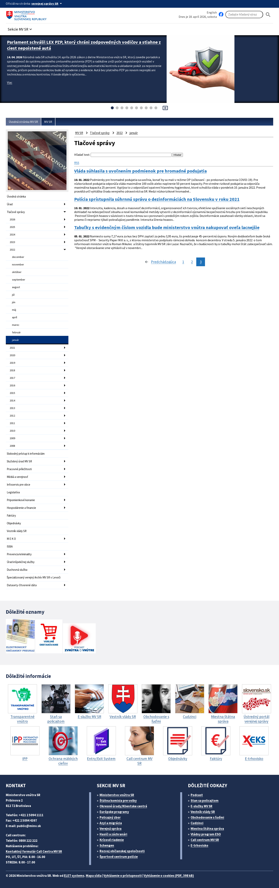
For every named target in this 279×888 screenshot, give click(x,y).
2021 (12, 347)
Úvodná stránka (16, 196)
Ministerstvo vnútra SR (117, 795)
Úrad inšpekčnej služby (20, 562)
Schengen (107, 845)
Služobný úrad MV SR (19, 461)
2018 (12, 370)
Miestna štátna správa (207, 828)
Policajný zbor (110, 817)
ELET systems (74, 875)
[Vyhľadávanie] (244, 14)
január (15, 340)
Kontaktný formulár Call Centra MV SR (34, 851)
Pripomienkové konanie (21, 500)
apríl (14, 317)
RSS (76, 163)
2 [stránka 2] (192, 261)
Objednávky (14, 523)
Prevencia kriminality (19, 554)
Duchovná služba (17, 569)
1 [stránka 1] (183, 261)
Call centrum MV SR (205, 840)
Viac (9, 82)
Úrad (10, 204)
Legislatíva (13, 492)
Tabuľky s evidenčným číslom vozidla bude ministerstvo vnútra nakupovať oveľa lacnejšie (166, 227)
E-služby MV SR (201, 806)
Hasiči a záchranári (113, 834)
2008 (12, 445)
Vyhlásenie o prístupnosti (122, 875)
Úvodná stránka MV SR (23, 122)
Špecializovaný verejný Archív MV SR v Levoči (33, 577)
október (17, 272)
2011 (12, 423)
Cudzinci (197, 823)
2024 (12, 234)
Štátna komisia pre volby (118, 800)
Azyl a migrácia (111, 823)
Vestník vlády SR (17, 531)
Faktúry (11, 515)
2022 (12, 249)
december (18, 257)
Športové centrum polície (119, 857)
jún (13, 302)
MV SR (48, 122)
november (18, 264)
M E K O (11, 539)
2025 (12, 227)
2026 (12, 219)
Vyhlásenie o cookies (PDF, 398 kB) (169, 875)
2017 (12, 378)
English (212, 12)
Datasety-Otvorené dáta (22, 585)
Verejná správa (110, 828)
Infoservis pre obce (18, 484)
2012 (12, 415)
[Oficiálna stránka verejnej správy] (47, 3)
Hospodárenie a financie (21, 508)
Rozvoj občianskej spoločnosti (122, 851)
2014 (12, 400)
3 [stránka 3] (201, 261)
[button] (20, 28)
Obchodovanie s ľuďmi (207, 817)
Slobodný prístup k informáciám (26, 453)
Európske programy (114, 812)
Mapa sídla (94, 875)
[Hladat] (268, 14)
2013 (12, 408)
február (16, 332)
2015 (12, 393)
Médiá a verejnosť (17, 477)
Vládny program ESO (206, 834)
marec (15, 325)
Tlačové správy (16, 212)
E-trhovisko (199, 845)
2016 (12, 385)
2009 (12, 438)
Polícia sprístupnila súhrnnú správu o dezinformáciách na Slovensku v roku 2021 (156, 199)
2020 (12, 355)
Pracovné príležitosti (19, 469)
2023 (12, 242)
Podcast (197, 795)
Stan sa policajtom (205, 800)
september (18, 279)
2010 (12, 430)
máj (14, 309)
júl (13, 294)
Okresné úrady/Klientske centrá (123, 806)
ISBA (10, 546)
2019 (12, 362)
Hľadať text (82, 155)
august (16, 287)
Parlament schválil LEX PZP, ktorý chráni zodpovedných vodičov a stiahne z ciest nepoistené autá (84, 45)
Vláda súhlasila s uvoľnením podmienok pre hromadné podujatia (140, 171)
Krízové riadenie (112, 840)
